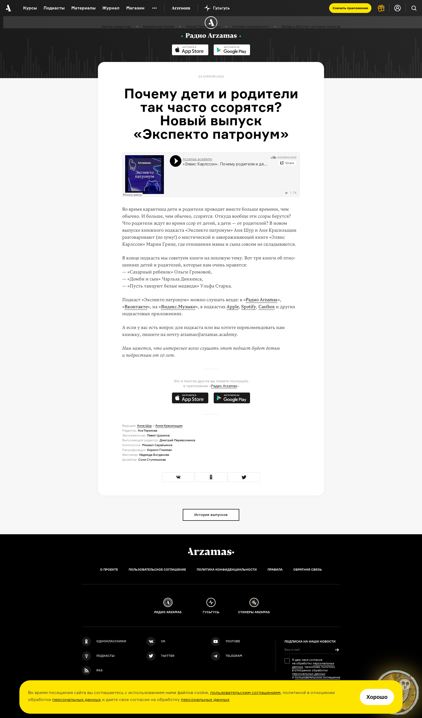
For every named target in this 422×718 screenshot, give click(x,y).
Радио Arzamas (261, 300)
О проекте (109, 569)
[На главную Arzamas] (8, 8)
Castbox (266, 307)
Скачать (350, 8)
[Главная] (211, 551)
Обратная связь (307, 569)
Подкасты (54, 8)
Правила (275, 569)
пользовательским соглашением (245, 692)
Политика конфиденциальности (227, 569)
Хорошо (377, 697)
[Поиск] (414, 8)
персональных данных (76, 699)
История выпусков (211, 514)
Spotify (248, 307)
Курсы (30, 8)
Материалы (83, 8)
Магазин (135, 8)
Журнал (110, 8)
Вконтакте (136, 307)
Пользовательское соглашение (157, 569)
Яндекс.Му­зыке (178, 307)
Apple (233, 307)
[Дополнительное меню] (154, 8)
